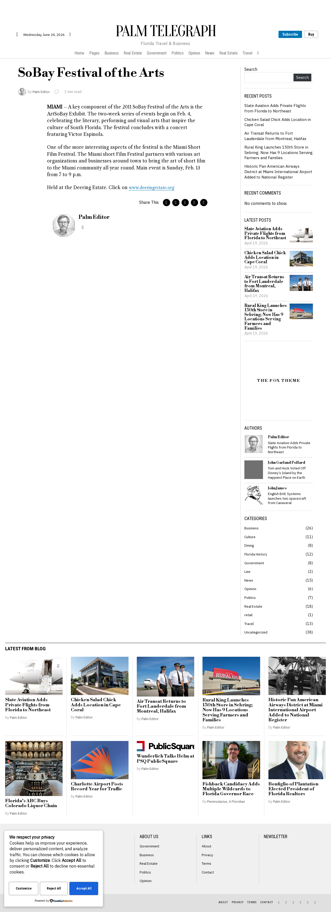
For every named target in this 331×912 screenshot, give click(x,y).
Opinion (250, 588)
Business (251, 527)
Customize (23, 889)
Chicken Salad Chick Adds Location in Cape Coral (265, 258)
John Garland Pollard (286, 462)
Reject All (54, 889)
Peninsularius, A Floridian (228, 801)
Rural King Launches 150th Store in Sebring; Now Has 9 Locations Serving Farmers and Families (277, 152)
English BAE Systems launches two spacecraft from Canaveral (287, 498)
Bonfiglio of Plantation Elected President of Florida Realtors (293, 789)
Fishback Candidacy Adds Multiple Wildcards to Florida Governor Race (231, 789)
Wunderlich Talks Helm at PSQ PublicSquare (165, 759)
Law (247, 571)
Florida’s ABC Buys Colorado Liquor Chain (31, 804)
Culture (250, 536)
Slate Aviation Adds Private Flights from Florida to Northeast (276, 108)
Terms (207, 863)
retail (248, 614)
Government (254, 562)
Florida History (256, 554)
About (207, 846)
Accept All (84, 889)
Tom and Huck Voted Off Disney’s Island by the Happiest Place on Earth (287, 473)
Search (250, 69)
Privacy (208, 854)
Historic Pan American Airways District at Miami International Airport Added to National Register (276, 172)
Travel (249, 623)
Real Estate (254, 606)
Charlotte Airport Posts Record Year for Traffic (97, 787)
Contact (208, 872)
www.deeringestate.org (154, 187)
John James (277, 488)
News (249, 580)
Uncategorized (256, 632)
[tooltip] (166, 202)
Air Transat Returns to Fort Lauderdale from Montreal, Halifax (276, 135)
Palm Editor (42, 91)
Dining (249, 545)
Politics (250, 597)
